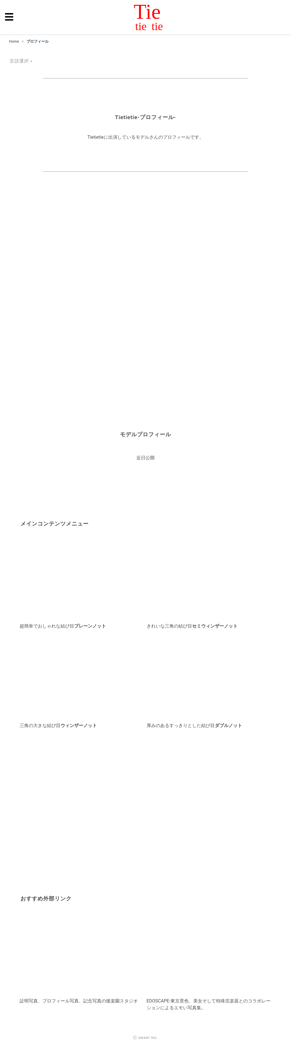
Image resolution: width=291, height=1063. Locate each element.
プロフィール (37, 41)
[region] (145, 231)
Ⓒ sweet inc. (145, 1037)
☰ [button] (9, 17)
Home (14, 41)
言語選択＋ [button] (22, 61)
